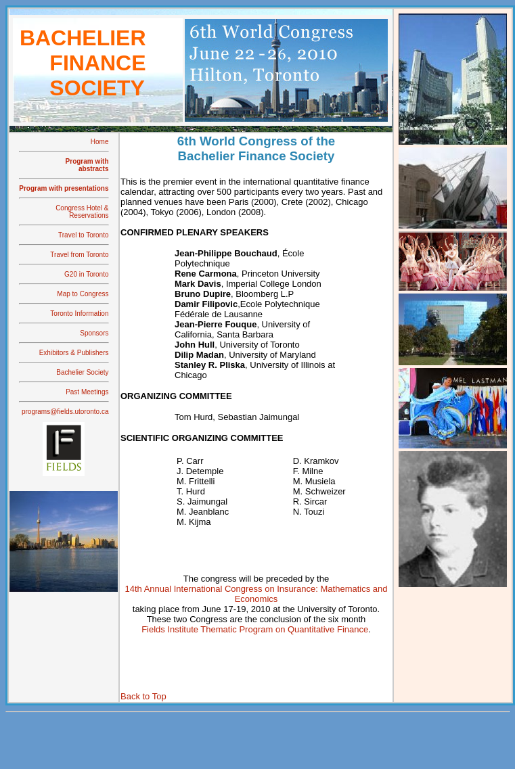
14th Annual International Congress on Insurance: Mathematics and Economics (256, 594)
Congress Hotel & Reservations (81, 211)
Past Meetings (87, 392)
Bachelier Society (82, 372)
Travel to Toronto (83, 235)
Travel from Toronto (79, 254)
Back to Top (143, 696)
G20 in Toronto (86, 274)
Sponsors (94, 333)
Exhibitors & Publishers (74, 352)
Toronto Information (79, 313)
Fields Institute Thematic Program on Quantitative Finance (254, 629)
